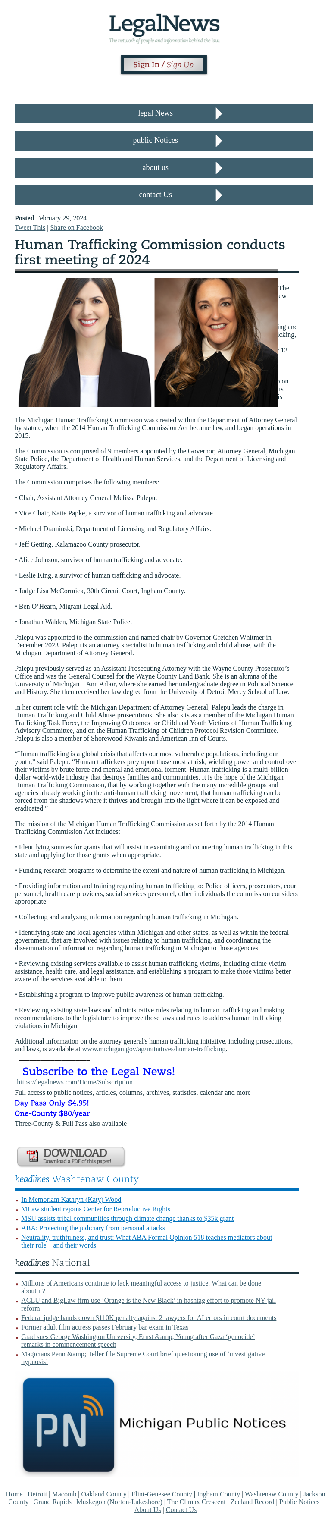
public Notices (155, 140)
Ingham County (219, 1494)
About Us (147, 1509)
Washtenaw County (272, 1494)
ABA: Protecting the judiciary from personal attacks (93, 1228)
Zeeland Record (253, 1502)
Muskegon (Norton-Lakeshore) (120, 1502)
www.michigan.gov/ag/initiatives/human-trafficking (154, 1049)
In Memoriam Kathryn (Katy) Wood (71, 1199)
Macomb (65, 1494)
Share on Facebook (76, 227)
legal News (155, 113)
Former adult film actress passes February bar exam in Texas (104, 1327)
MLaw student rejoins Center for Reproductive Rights (95, 1209)
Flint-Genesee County (162, 1494)
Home (14, 1494)
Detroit (38, 1494)
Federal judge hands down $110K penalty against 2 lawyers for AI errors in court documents (148, 1317)
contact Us (155, 194)
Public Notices (299, 1502)
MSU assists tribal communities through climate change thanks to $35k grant (127, 1218)
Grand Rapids (53, 1502)
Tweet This (30, 227)
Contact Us (181, 1509)
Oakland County (104, 1494)
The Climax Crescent (197, 1502)
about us (156, 167)
